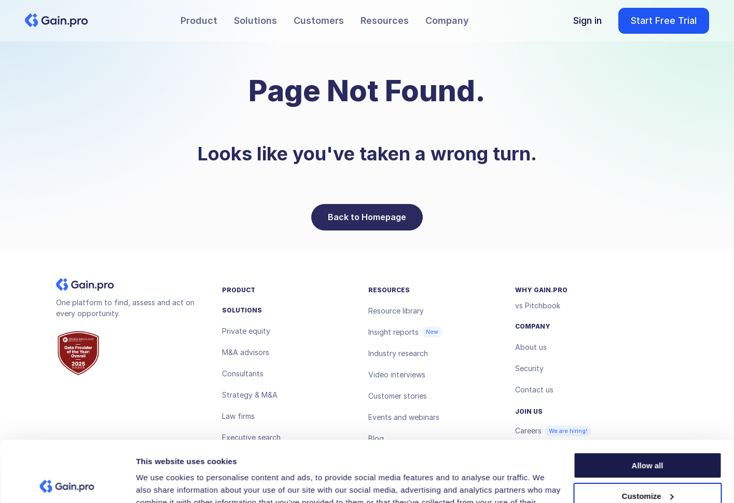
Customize (648, 434)
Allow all (647, 404)
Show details (160, 482)
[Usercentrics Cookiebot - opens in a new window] (67, 483)
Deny (647, 465)
